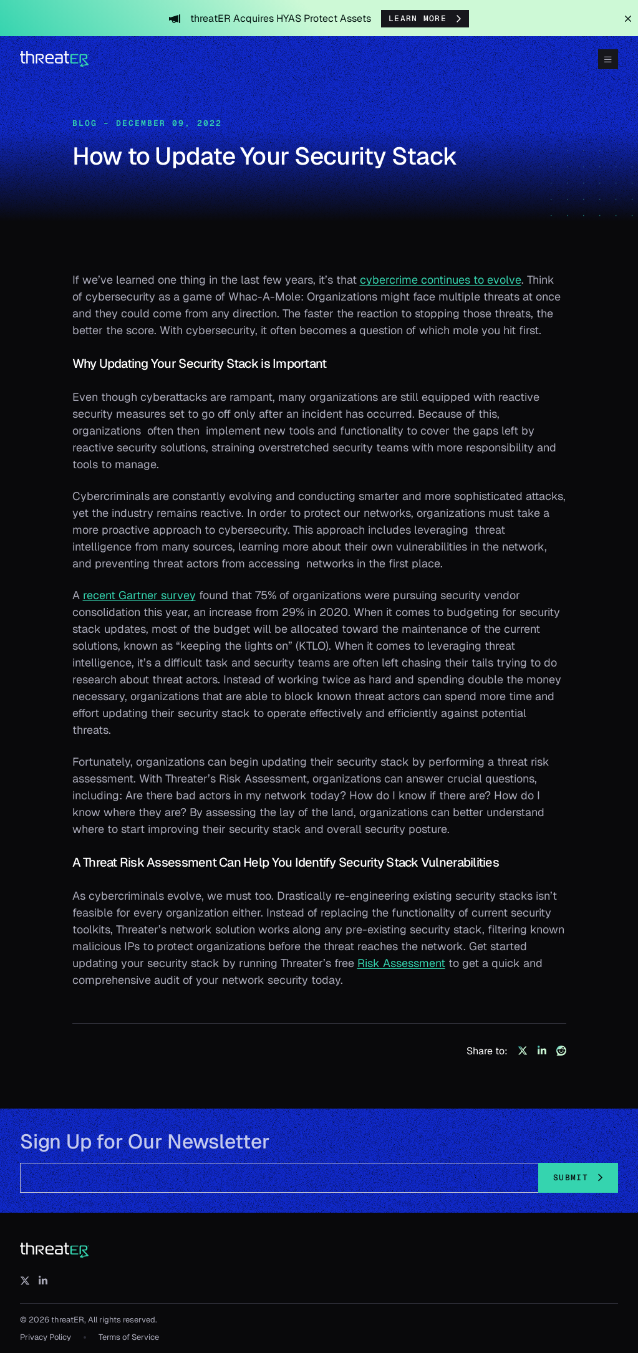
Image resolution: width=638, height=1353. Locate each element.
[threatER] (55, 1251)
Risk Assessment (401, 963)
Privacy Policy (45, 1337)
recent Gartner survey (139, 595)
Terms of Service (129, 1337)
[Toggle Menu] (608, 59)
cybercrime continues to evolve (440, 279)
